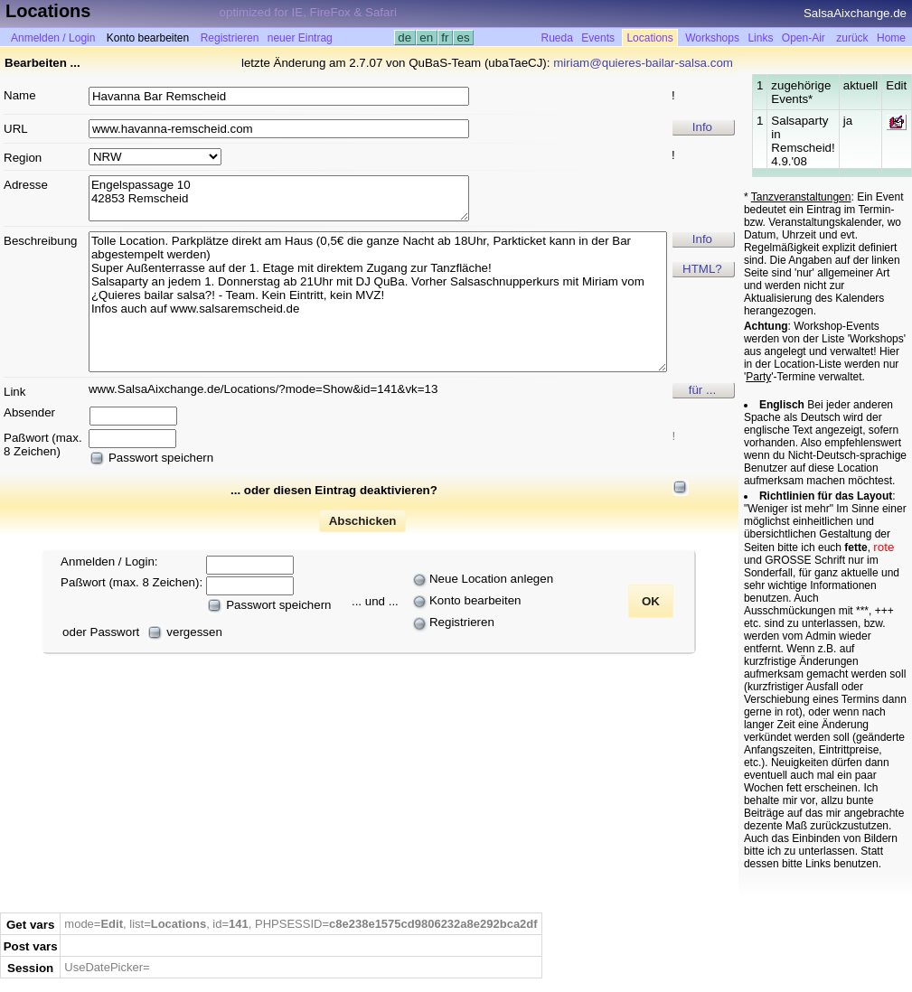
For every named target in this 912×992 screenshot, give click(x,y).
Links (760, 38)
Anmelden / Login (53, 38)
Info (702, 127)
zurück (852, 38)
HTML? (702, 269)
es (463, 37)
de (405, 37)
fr (445, 37)
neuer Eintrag (300, 38)
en (427, 37)
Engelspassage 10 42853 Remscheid (279, 198)
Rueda (557, 38)
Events (598, 38)
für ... (702, 390)
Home (891, 38)
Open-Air (803, 38)
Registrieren (230, 38)
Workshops (712, 38)
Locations (649, 38)
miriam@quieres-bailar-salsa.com (643, 63)
